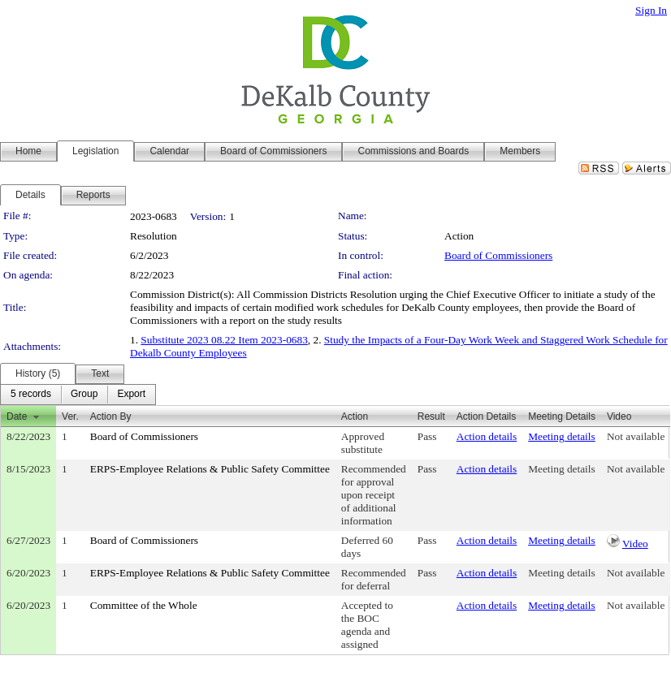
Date (16, 416)
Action (354, 416)
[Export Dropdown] (131, 394)
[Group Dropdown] (84, 394)
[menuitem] (31, 394)
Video (635, 543)
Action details (487, 436)
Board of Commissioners (498, 255)
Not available (636, 436)
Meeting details (561, 436)
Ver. (70, 416)
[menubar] (78, 394)
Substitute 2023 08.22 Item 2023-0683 (224, 340)
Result (431, 416)
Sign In (651, 10)
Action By (111, 416)
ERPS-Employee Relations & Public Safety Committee (210, 469)
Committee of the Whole (143, 605)
